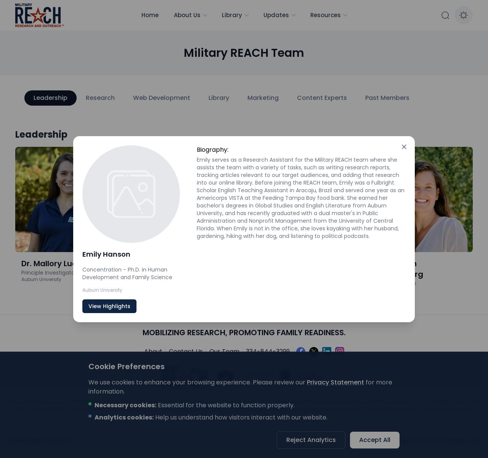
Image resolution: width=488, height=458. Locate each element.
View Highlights (109, 306)
